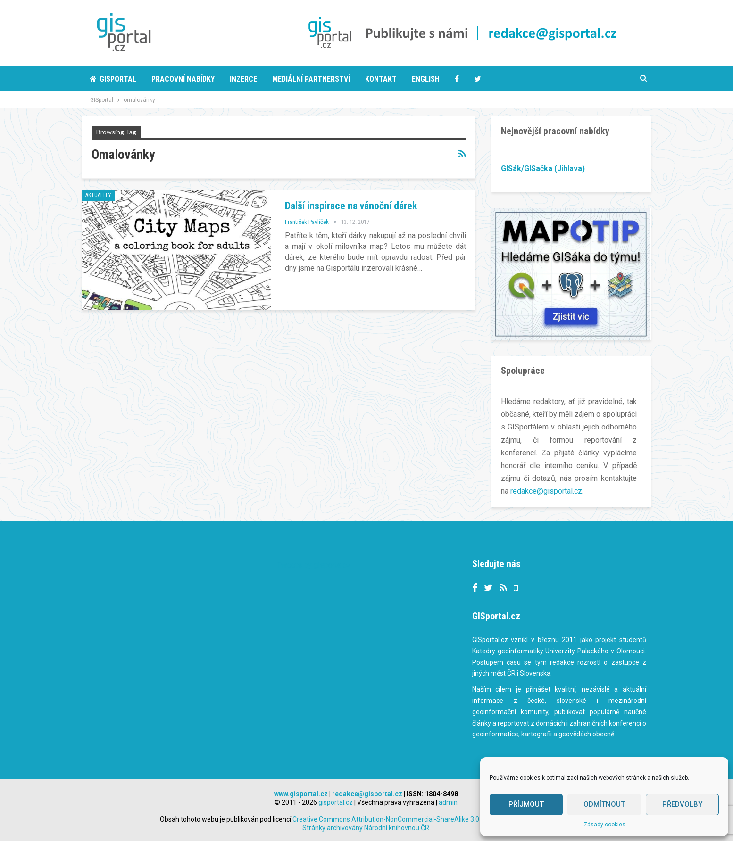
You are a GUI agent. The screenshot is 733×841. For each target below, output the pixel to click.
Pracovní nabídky (183, 78)
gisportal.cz (335, 802)
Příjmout (526, 804)
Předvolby (682, 804)
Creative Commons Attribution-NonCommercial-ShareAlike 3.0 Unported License (432, 819)
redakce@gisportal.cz (546, 490)
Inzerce (243, 78)
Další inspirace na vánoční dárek (351, 206)
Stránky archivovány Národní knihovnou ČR (365, 827)
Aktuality (98, 195)
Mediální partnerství (311, 78)
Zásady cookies (604, 824)
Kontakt (381, 78)
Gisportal (113, 78)
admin (448, 802)
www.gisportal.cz (301, 793)
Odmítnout (604, 804)
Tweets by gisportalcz (314, 564)
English (426, 78)
